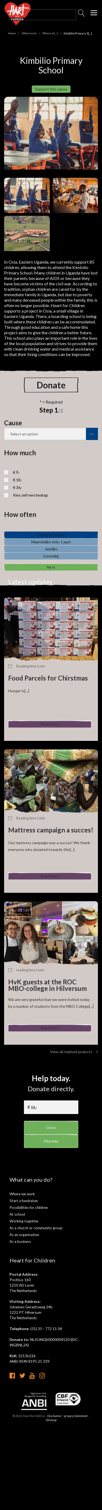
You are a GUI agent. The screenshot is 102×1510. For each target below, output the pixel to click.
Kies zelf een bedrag (30, 502)
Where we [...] (48, 33)
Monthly (51, 1223)
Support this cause (51, 92)
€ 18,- (17, 487)
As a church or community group (36, 1306)
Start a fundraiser (24, 1279)
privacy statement (76, 1498)
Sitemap (51, 1502)
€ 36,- (17, 495)
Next (51, 643)
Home (12, 33)
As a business (20, 1320)
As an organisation (24, 1313)
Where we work (22, 1272)
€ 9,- (16, 480)
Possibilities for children (29, 1286)
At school (17, 1292)
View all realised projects (74, 1130)
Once (51, 1205)
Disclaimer (54, 1498)
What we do (29, 33)
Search (81, 14)
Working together (24, 1299)
